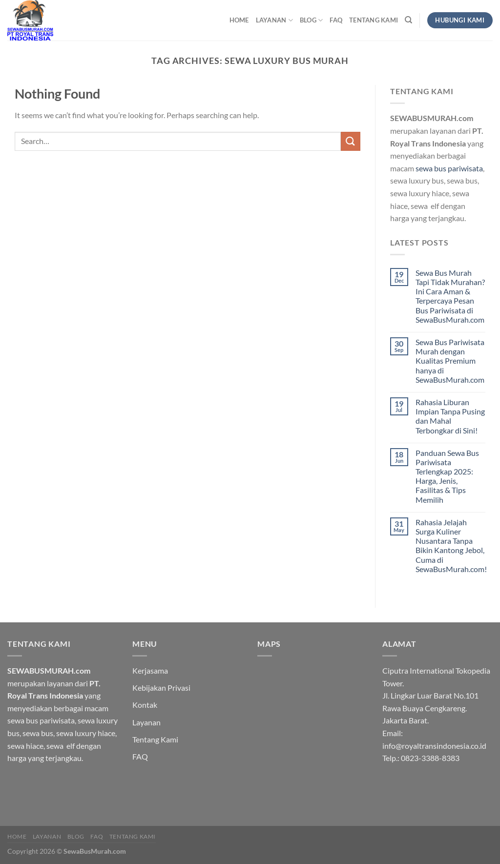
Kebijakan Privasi (161, 687)
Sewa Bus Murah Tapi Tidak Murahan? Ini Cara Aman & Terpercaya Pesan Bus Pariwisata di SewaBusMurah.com (450, 296)
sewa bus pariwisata (449, 168)
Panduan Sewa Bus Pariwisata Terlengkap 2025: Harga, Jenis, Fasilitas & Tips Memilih (447, 476)
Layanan (274, 20)
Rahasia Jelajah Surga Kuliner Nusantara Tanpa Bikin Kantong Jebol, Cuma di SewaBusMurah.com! (451, 545)
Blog (311, 20)
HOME (239, 20)
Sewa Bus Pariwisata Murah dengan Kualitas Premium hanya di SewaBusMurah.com (450, 360)
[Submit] (350, 141)
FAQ (336, 20)
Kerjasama (150, 670)
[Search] (408, 20)
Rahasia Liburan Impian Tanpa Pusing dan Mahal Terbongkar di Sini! (450, 416)
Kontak (144, 704)
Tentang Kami (373, 20)
